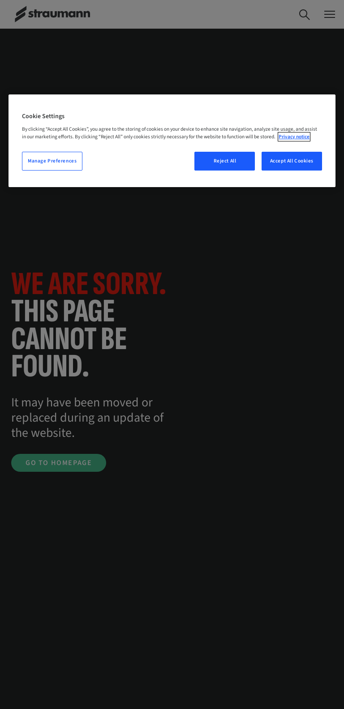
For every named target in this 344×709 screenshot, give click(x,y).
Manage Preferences (52, 161)
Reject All (225, 161)
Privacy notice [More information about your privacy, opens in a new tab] (294, 137)
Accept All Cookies (292, 161)
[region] (172, 141)
